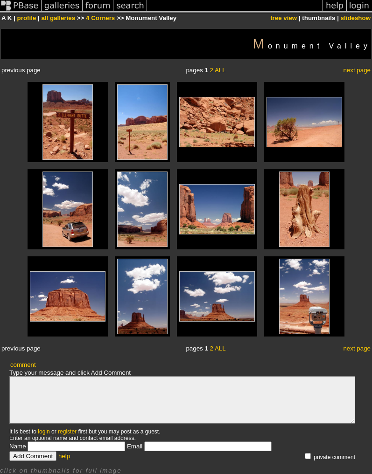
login (43, 431)
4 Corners (100, 17)
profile (26, 17)
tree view (283, 17)
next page (357, 70)
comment (23, 364)
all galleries (58, 17)
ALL (220, 70)
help (64, 456)
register (67, 431)
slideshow (356, 17)
